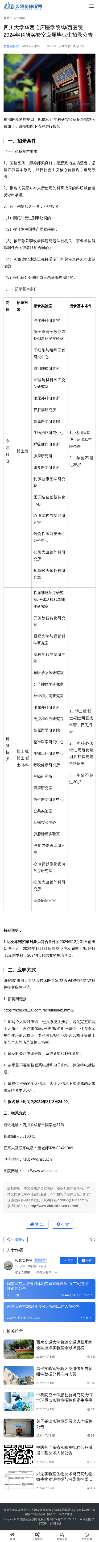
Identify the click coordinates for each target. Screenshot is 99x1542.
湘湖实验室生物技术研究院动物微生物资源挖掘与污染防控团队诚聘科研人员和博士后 (64, 1477)
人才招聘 (64, 46)
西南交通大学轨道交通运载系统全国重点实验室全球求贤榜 (64, 1345)
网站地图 (85, 1519)
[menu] (92, 6)
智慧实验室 (11, 46)
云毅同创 (55, 1523)
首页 (6, 18)
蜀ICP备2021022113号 (64, 1519)
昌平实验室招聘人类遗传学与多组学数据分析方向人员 (64, 1371)
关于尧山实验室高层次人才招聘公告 (64, 1424)
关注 (68, 1260)
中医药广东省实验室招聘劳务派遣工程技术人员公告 (64, 1450)
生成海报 (16, 1239)
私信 (87, 1260)
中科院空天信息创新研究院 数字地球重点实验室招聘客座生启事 (65, 1398)
